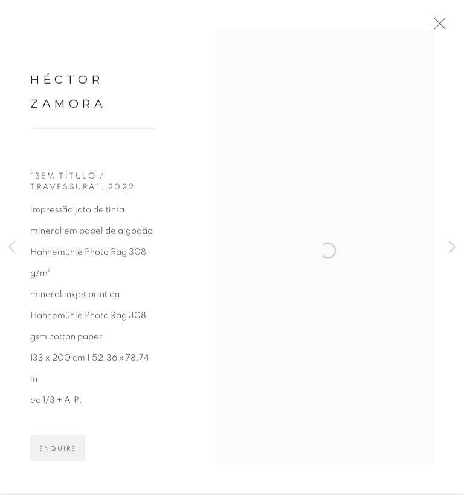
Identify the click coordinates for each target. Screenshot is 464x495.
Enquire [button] (57, 457)
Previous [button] (12, 247)
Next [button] (452, 247)
